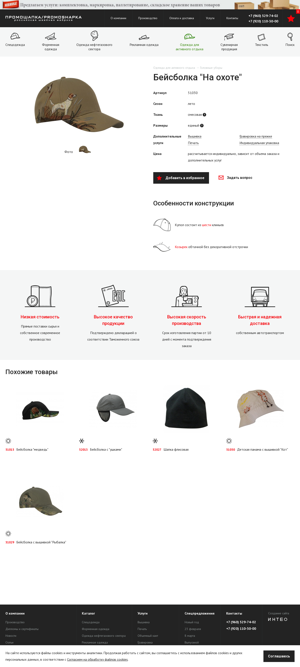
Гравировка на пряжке (255, 136)
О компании (118, 18)
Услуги (210, 18)
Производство (147, 18)
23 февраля (193, 629)
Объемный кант (148, 636)
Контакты (232, 18)
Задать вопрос (235, 178)
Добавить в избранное (180, 177)
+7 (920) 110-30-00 (263, 21)
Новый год (192, 622)
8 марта (190, 636)
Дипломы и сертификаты (22, 629)
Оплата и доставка (181, 18)
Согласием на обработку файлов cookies (97, 659)
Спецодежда (15, 44)
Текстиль (261, 44)
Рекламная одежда (144, 44)
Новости (10, 636)
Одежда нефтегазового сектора (94, 46)
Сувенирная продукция (229, 46)
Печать (193, 143)
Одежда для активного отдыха (189, 46)
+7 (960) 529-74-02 (263, 15)
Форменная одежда (50, 46)
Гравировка (145, 642)
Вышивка (194, 136)
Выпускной (192, 642)
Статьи (9, 642)
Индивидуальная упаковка (259, 143)
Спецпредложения (199, 613)
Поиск (290, 44)
